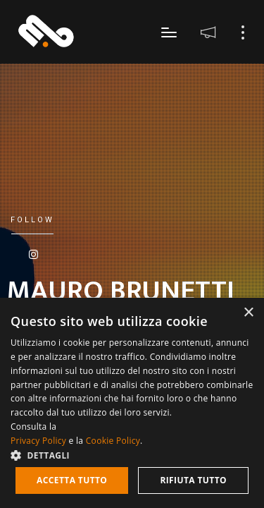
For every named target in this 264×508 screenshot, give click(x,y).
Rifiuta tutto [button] (193, 480)
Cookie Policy (113, 441)
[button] (132, 454)
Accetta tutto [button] (72, 480)
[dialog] (132, 403)
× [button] (248, 313)
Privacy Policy (38, 441)
